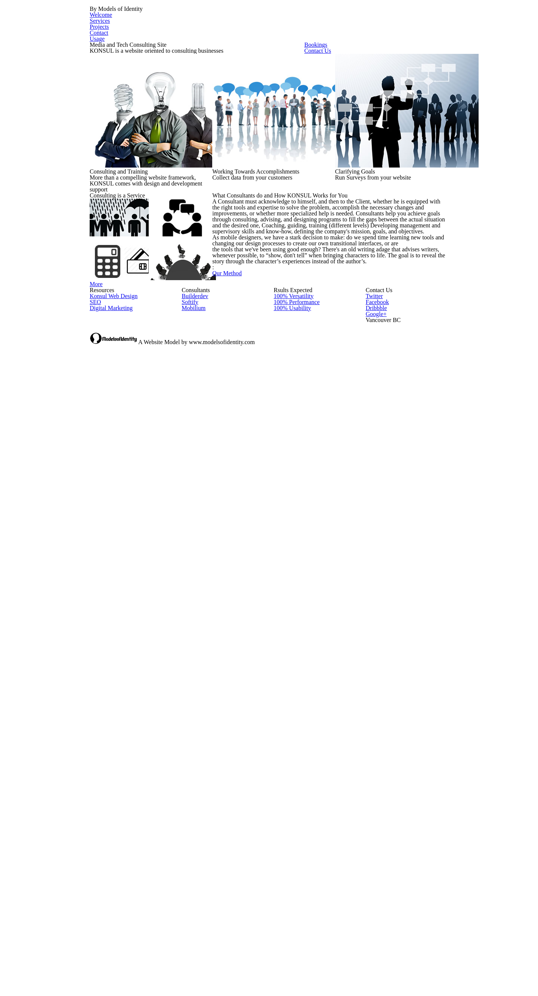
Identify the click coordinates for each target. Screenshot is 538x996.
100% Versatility (293, 667)
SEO (95, 680)
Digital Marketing (110, 692)
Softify (189, 680)
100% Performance (297, 680)
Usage (435, 21)
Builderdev (194, 667)
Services (325, 21)
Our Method (267, 579)
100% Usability (291, 692)
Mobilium (193, 692)
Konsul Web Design (113, 667)
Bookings (351, 81)
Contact (401, 21)
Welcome (285, 21)
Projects (363, 21)
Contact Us (356, 116)
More (121, 495)
